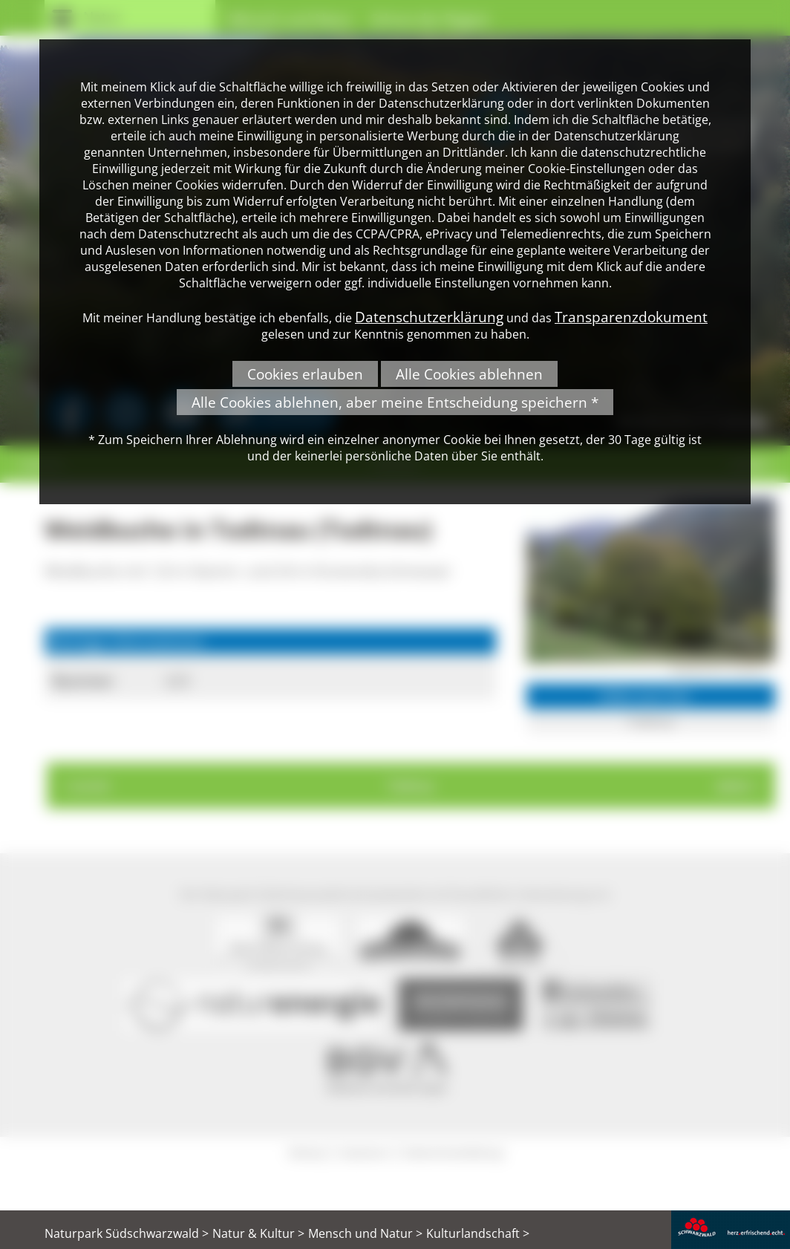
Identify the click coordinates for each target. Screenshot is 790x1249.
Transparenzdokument (631, 316)
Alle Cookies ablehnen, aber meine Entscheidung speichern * (395, 402)
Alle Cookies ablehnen (469, 374)
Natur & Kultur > (258, 1233)
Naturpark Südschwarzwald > (127, 1233)
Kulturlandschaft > (477, 1233)
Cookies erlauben (305, 374)
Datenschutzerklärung (429, 316)
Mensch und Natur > (365, 1233)
